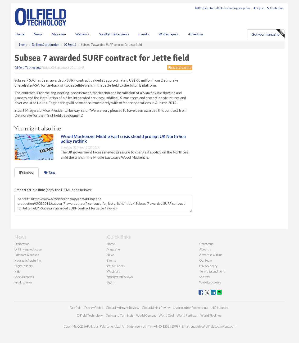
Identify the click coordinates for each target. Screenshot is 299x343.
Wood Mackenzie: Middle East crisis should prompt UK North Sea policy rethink (123, 139)
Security (204, 277)
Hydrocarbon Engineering (190, 308)
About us (205, 249)
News (110, 255)
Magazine (59, 34)
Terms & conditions (212, 271)
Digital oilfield (23, 266)
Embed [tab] (26, 172)
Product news (23, 282)
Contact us (275, 7)
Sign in (259, 7)
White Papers (116, 266)
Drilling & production (28, 249)
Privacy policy (208, 266)
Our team (205, 260)
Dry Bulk (76, 308)
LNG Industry (219, 308)
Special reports (24, 277)
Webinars (82, 34)
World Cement (146, 315)
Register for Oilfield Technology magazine (223, 7)
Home (20, 34)
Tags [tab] (49, 172)
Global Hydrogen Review (122, 308)
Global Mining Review (156, 308)
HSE (17, 271)
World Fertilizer (187, 315)
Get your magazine (268, 34)
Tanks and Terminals (119, 315)
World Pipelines (210, 315)
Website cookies (210, 282)
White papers (169, 34)
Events (144, 34)
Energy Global (93, 308)
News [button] (38, 34)
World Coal (166, 315)
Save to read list (179, 67)
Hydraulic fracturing (27, 260)
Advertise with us (210, 255)
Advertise (195, 34)
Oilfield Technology (27, 68)
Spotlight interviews (114, 34)
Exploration (21, 244)
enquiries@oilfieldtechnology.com (213, 326)
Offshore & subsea (26, 255)
